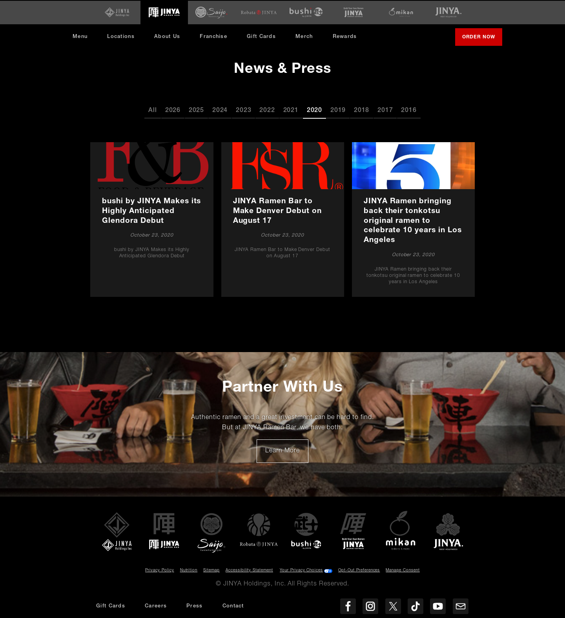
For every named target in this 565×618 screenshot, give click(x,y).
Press (194, 606)
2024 (220, 110)
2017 (385, 110)
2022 (267, 110)
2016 (408, 110)
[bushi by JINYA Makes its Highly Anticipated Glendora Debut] (151, 219)
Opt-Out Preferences (359, 570)
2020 (314, 110)
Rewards (345, 36)
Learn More (286, 453)
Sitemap (211, 570)
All (152, 110)
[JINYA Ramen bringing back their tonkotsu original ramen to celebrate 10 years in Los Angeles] (413, 219)
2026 (172, 110)
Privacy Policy (159, 570)
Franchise (213, 36)
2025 (196, 110)
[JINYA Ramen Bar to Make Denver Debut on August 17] (282, 219)
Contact (233, 606)
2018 (361, 110)
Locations (121, 36)
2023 (243, 110)
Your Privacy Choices (301, 570)
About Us (167, 36)
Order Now (482, 39)
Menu (80, 36)
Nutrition (189, 570)
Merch (307, 39)
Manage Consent (402, 570)
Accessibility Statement (249, 570)
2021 (291, 110)
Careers (156, 606)
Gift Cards (261, 36)
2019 (338, 110)
